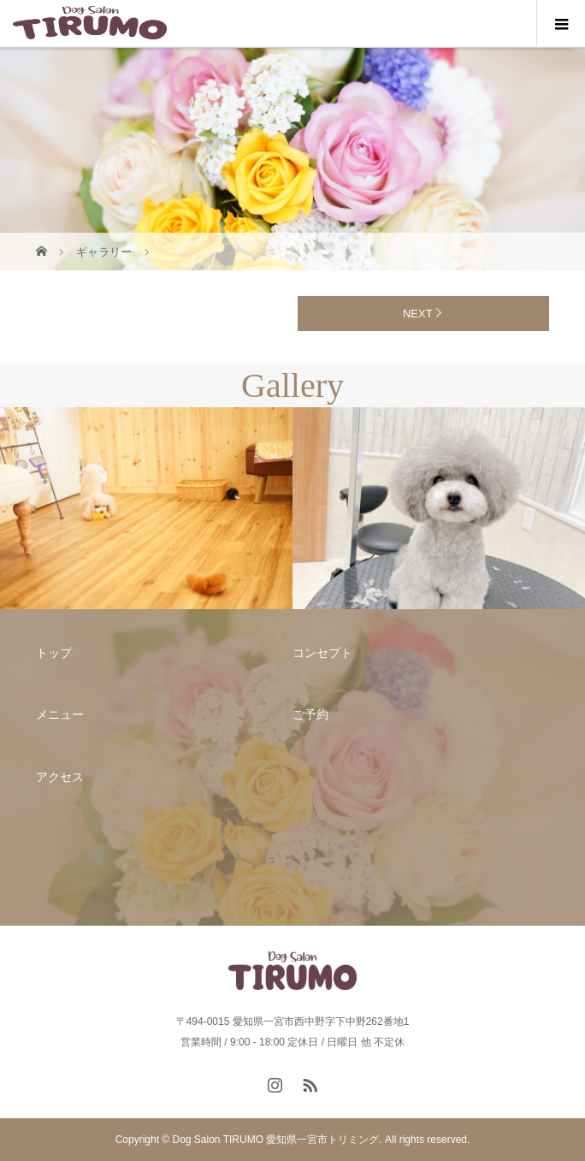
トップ (54, 653)
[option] (146, 508)
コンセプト (322, 653)
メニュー (60, 714)
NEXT (418, 313)
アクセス (60, 777)
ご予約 (310, 714)
